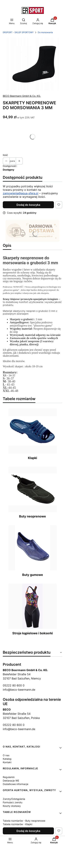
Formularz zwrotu (12, 802)
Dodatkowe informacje (15, 784)
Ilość (5, 154)
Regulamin (9, 777)
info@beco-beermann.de (19, 689)
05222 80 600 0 (13, 685)
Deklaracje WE (11, 780)
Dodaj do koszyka (28, 204)
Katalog (7, 758)
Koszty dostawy (12, 805)
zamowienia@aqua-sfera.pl (20, 193)
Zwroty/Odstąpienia (14, 798)
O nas (6, 755)
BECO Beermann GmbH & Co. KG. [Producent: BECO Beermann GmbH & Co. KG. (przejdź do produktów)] (22, 95)
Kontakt (7, 762)
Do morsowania (45, 32)
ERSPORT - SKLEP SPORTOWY (18, 32)
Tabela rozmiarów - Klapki (17, 824)
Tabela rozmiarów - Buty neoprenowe (24, 820)
